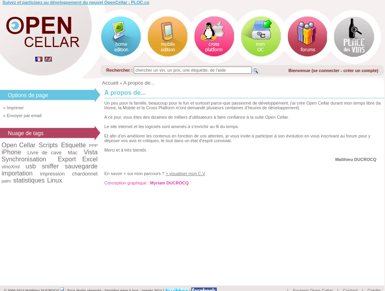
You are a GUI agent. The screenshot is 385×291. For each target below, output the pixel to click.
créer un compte (360, 70)
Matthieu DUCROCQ (44, 282)
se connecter (326, 70)
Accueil (110, 83)
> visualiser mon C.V (185, 173)
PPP (93, 145)
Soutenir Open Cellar (313, 281)
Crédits (374, 281)
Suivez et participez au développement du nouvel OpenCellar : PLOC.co (75, 2)
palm (6, 181)
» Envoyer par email (22, 115)
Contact (350, 281)
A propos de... (138, 83)
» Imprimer (13, 107)
